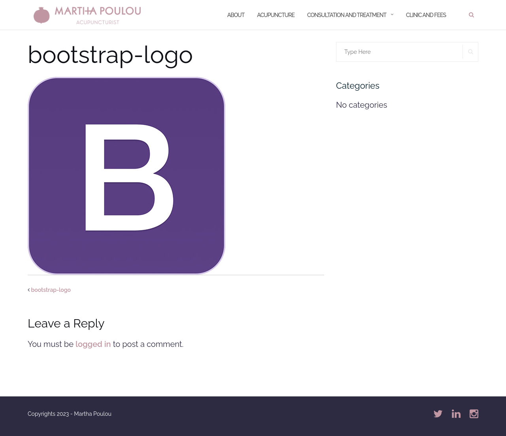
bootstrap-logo (51, 290)
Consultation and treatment (346, 15)
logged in (93, 344)
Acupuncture (276, 15)
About (236, 15)
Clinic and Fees (426, 15)
